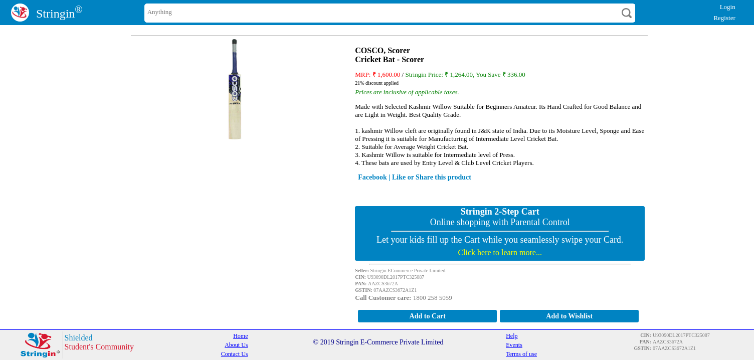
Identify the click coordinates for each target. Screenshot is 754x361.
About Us (236, 344)
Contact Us (234, 353)
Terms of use (521, 353)
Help (511, 335)
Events (514, 344)
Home (240, 335)
